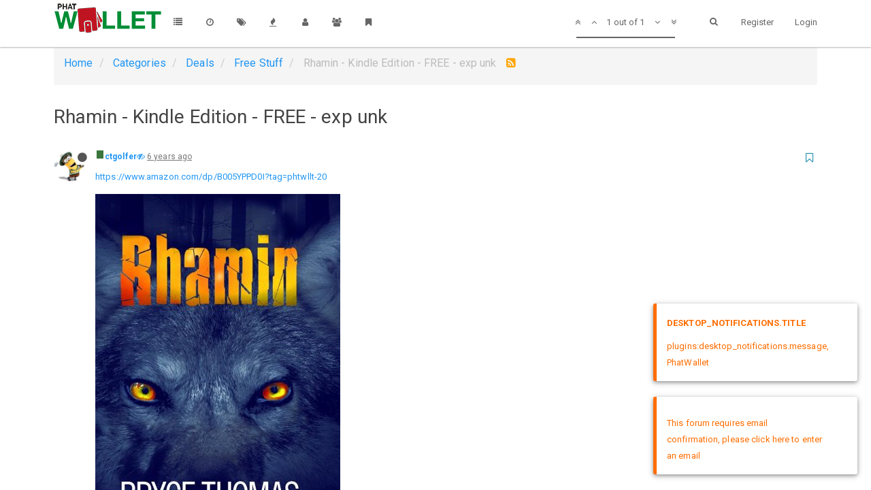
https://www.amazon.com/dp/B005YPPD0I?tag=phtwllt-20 (211, 177)
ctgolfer (121, 156)
